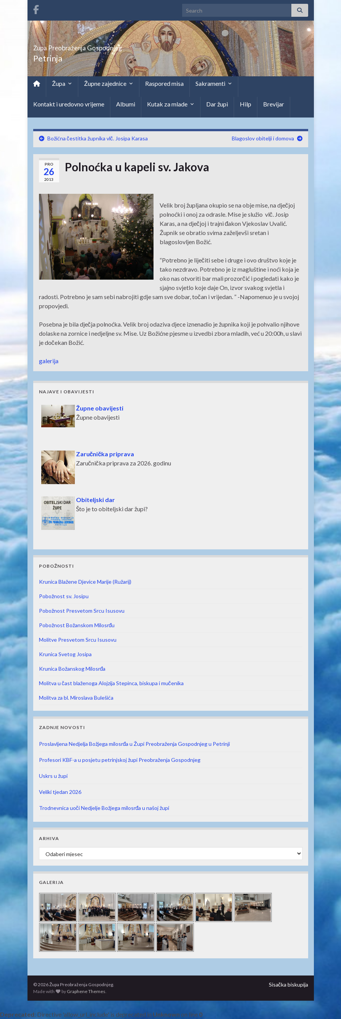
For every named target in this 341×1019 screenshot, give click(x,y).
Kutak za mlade (170, 104)
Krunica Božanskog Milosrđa (72, 668)
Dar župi (217, 104)
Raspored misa (164, 83)
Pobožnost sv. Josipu (64, 596)
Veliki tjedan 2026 (60, 792)
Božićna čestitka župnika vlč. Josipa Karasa (97, 138)
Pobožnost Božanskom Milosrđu (77, 625)
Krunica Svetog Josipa (65, 654)
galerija (48, 360)
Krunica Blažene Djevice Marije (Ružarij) (85, 581)
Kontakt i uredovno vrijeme (68, 104)
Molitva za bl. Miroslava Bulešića (76, 697)
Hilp (245, 104)
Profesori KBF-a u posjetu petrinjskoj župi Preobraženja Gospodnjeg (119, 760)
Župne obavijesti (99, 408)
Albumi (125, 104)
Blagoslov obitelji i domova (263, 138)
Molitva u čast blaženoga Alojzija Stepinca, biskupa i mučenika (111, 683)
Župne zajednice (108, 83)
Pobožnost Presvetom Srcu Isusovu (81, 610)
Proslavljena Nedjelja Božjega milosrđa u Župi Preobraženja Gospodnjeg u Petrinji (134, 744)
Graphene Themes (86, 991)
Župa (62, 83)
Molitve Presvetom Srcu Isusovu (77, 639)
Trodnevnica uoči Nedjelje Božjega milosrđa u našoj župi (104, 808)
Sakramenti (214, 83)
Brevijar (273, 104)
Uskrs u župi (53, 776)
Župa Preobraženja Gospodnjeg (109, 45)
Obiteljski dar (95, 499)
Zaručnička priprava (105, 453)
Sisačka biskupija (288, 984)
